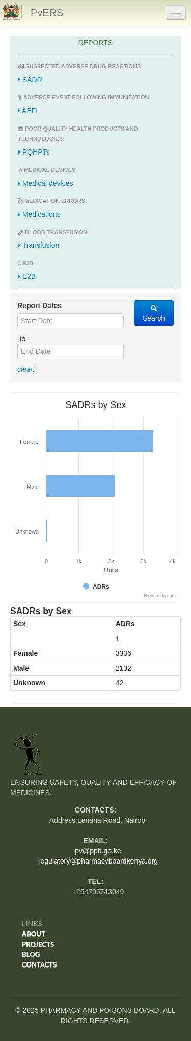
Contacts (39, 964)
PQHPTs (34, 152)
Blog (31, 954)
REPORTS (95, 43)
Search (154, 313)
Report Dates (39, 305)
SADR (30, 79)
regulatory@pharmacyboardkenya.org (98, 861)
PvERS (47, 12)
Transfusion (38, 245)
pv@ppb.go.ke (98, 851)
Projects (38, 944)
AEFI (28, 111)
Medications (39, 214)
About (33, 934)
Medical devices (45, 183)
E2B (27, 276)
